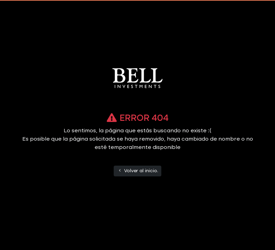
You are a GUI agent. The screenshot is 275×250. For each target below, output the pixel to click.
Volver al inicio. (138, 170)
